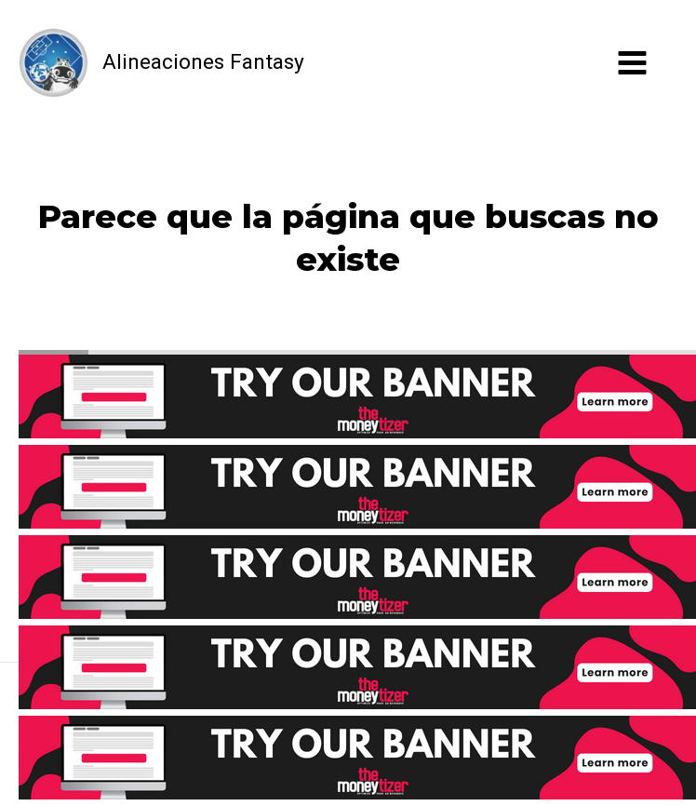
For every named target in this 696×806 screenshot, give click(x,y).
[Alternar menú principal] (632, 62)
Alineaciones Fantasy (203, 61)
